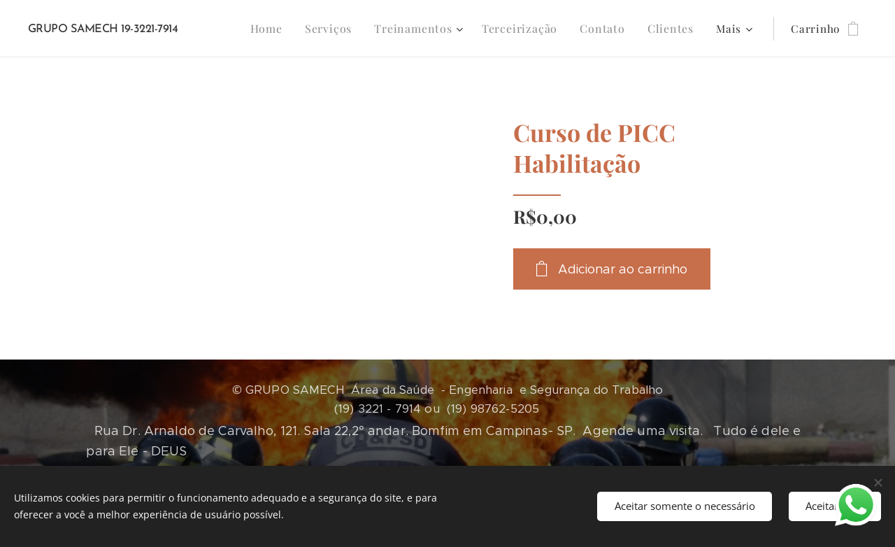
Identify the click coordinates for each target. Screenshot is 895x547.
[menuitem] (286, 28)
